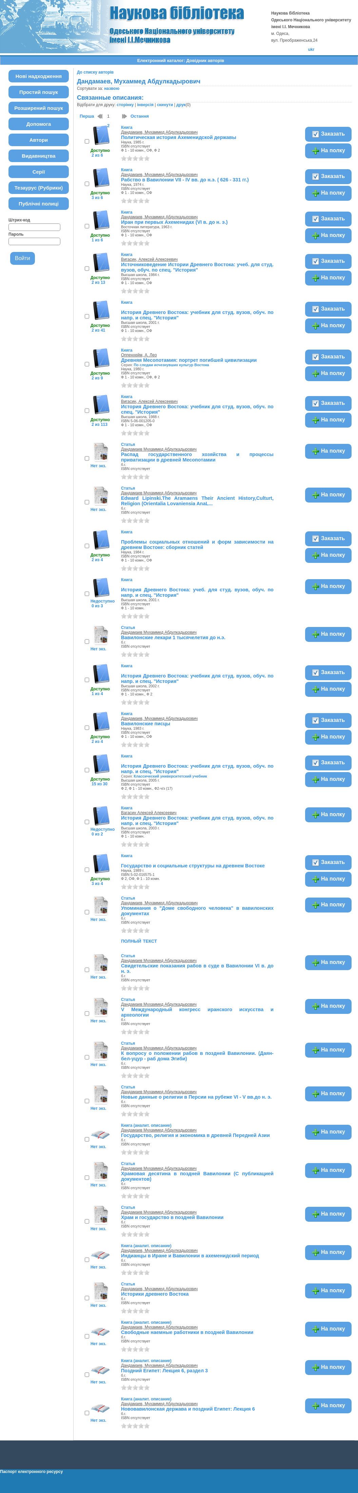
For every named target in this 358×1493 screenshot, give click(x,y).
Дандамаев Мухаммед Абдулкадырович (159, 449)
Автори (38, 140)
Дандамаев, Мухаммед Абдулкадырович (159, 132)
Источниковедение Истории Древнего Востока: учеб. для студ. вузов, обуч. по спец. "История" (197, 267)
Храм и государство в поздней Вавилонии (172, 1217)
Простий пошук (38, 92)
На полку (328, 151)
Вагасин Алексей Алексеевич (149, 812)
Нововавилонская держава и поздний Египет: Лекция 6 (188, 1409)
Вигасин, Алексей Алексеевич (149, 259)
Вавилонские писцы (145, 723)
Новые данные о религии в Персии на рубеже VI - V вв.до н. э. (196, 1097)
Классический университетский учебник (170, 776)
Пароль (16, 234)
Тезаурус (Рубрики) (39, 188)
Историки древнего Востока (155, 1294)
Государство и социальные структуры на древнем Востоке (193, 865)
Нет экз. (98, 466)
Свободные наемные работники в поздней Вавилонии (187, 1332)
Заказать (328, 134)
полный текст (139, 940)
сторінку (125, 104)
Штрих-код (19, 220)
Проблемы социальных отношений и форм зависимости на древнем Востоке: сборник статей (197, 544)
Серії (39, 172)
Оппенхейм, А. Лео (139, 355)
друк (180, 104)
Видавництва (38, 156)
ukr (311, 49)
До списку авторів (95, 72)
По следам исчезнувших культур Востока (171, 365)
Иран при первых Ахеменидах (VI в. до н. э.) (174, 222)
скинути (165, 104)
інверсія (145, 104)
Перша (87, 116)
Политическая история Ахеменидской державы (178, 137)
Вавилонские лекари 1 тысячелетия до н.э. (173, 637)
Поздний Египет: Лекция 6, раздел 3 (164, 1370)
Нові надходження (39, 76)
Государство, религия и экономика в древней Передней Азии (195, 1135)
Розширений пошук (38, 108)
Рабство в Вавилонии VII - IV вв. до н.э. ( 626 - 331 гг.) (185, 179)
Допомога (38, 124)
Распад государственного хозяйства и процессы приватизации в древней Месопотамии (197, 457)
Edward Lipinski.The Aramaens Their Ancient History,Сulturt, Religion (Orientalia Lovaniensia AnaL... (197, 500)
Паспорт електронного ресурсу (31, 1471)
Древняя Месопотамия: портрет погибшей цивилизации (189, 360)
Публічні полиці (39, 204)
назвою (111, 88)
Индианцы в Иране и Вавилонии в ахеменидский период (190, 1255)
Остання (140, 116)
